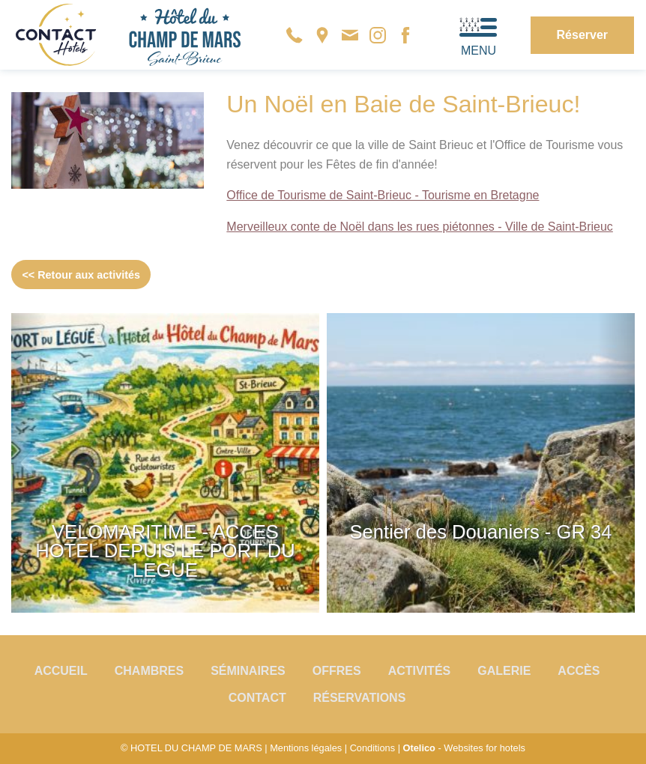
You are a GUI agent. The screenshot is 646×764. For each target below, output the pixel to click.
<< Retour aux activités (81, 275)
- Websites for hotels (464, 748)
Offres (337, 670)
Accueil (61, 670)
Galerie (504, 670)
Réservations (359, 697)
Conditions (372, 748)
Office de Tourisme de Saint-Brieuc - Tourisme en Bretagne (382, 195)
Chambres (149, 670)
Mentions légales (306, 748)
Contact (257, 697)
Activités (419, 670)
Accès (579, 670)
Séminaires (248, 670)
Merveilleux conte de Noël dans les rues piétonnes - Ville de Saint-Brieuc (419, 226)
